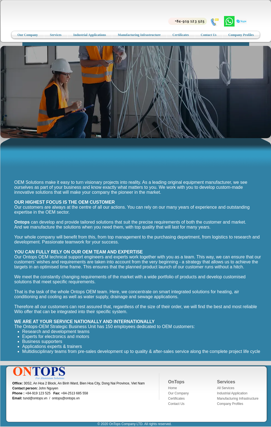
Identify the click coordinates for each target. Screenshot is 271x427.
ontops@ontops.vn (66, 398)
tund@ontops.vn (35, 398)
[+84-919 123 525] (187, 21)
